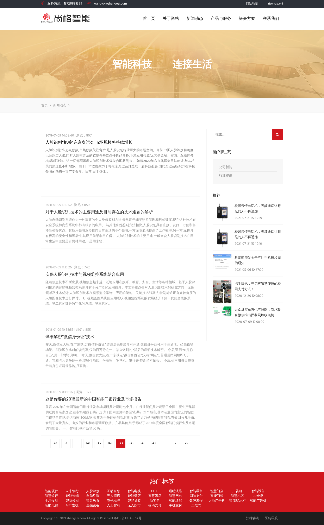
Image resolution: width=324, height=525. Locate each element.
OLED (154, 491)
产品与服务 (221, 18)
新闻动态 (195, 18)
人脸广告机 (216, 501)
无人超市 (134, 505)
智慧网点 (175, 496)
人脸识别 (92, 491)
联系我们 (271, 18)
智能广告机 (258, 501)
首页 (44, 105)
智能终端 (72, 496)
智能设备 (258, 491)
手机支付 (175, 505)
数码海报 (196, 501)
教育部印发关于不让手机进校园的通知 (258, 260)
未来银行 (72, 491)
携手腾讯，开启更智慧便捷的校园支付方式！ (258, 286)
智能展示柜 (237, 501)
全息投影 (51, 501)
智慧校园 (72, 501)
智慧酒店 (154, 496)
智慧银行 (51, 496)
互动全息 (113, 491)
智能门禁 (216, 496)
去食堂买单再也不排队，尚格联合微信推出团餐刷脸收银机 (258, 312)
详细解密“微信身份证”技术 (69, 368)
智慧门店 (216, 491)
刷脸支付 (196, 496)
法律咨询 (252, 518)
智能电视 (134, 491)
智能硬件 (51, 491)
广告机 (237, 491)
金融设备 (92, 505)
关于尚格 (171, 18)
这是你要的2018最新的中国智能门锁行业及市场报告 (93, 430)
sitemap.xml (275, 3)
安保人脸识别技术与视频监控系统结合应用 (84, 305)
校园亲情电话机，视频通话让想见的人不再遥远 (258, 208)
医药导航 (271, 518)
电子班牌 (113, 501)
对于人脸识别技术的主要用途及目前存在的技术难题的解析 (99, 243)
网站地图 (252, 3)
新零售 (155, 501)
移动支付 (154, 505)
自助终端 (92, 496)
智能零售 (196, 491)
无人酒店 (113, 496)
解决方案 (247, 18)
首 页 (149, 18)
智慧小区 (237, 496)
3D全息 (258, 496)
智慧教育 (92, 501)
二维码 (196, 505)
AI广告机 (72, 505)
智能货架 (134, 501)
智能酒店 (134, 496)
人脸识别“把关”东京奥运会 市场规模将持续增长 (88, 143)
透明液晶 (175, 491)
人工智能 (113, 505)
